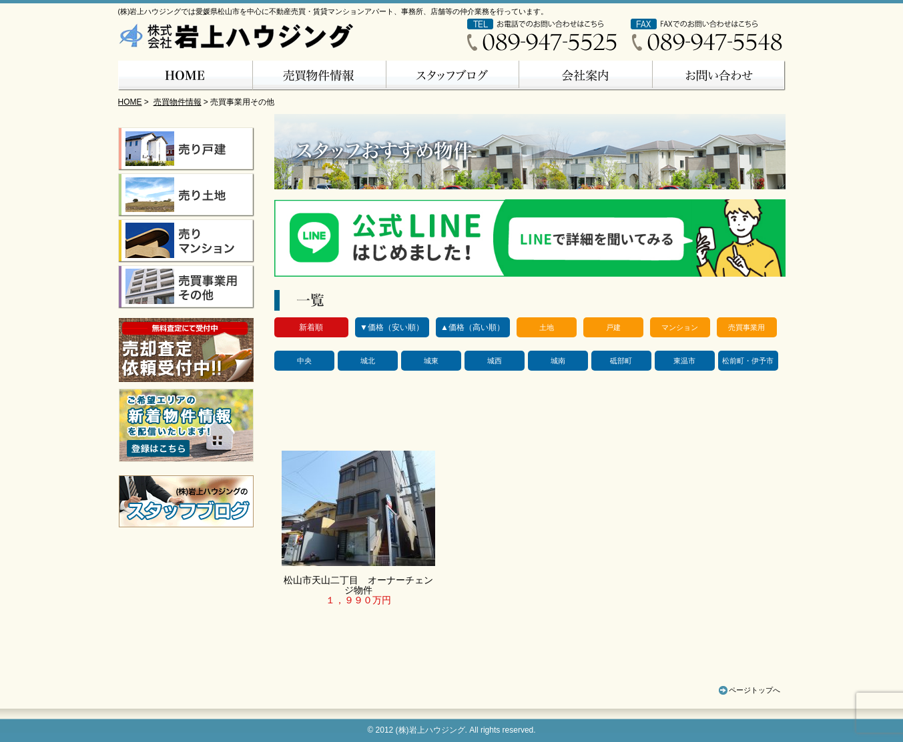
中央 (304, 361)
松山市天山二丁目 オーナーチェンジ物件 (358, 585)
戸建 (613, 327)
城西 (494, 361)
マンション (679, 327)
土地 (546, 327)
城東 (431, 361)
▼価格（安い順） (392, 327)
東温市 (684, 361)
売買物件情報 (178, 102)
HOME (130, 102)
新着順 (311, 327)
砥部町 (621, 361)
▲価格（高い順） (472, 327)
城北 (367, 361)
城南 (558, 361)
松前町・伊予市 (748, 361)
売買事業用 (746, 327)
